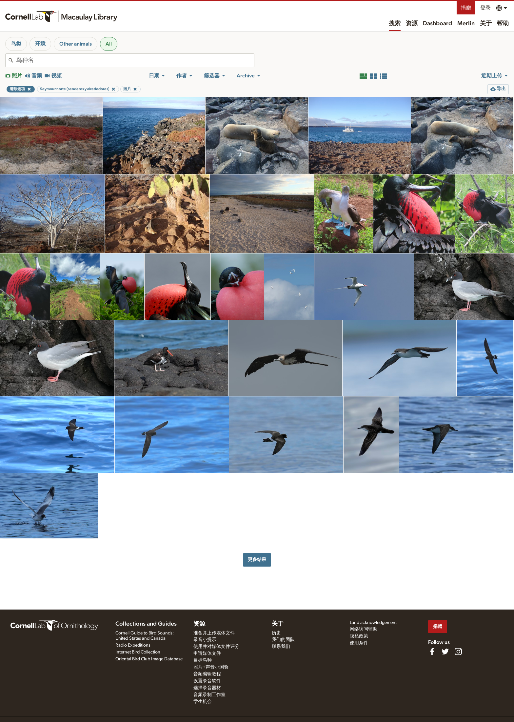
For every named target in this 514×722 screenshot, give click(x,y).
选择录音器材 (207, 688)
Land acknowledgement (373, 622)
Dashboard (437, 24)
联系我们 (281, 646)
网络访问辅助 (363, 629)
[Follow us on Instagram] (458, 651)
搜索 (395, 24)
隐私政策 (359, 636)
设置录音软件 (207, 681)
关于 (486, 24)
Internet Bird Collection (137, 652)
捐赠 (466, 7)
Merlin (466, 24)
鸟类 (16, 44)
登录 (485, 7)
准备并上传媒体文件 (214, 633)
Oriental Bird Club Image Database (149, 659)
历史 (276, 633)
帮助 (503, 24)
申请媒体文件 (207, 653)
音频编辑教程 (207, 674)
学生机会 (202, 701)
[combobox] (135, 60)
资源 (412, 24)
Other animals (75, 44)
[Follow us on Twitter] (445, 651)
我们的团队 (283, 639)
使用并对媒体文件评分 (216, 646)
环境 (40, 44)
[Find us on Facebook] (432, 651)
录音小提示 (204, 639)
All (109, 44)
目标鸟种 (202, 660)
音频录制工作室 (209, 694)
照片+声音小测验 (210, 667)
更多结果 (257, 559)
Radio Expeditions (132, 645)
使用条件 (359, 643)
